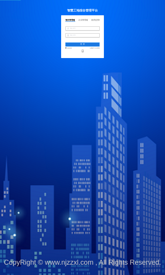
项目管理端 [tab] (70, 20)
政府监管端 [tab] (96, 20)
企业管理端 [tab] (83, 20)
